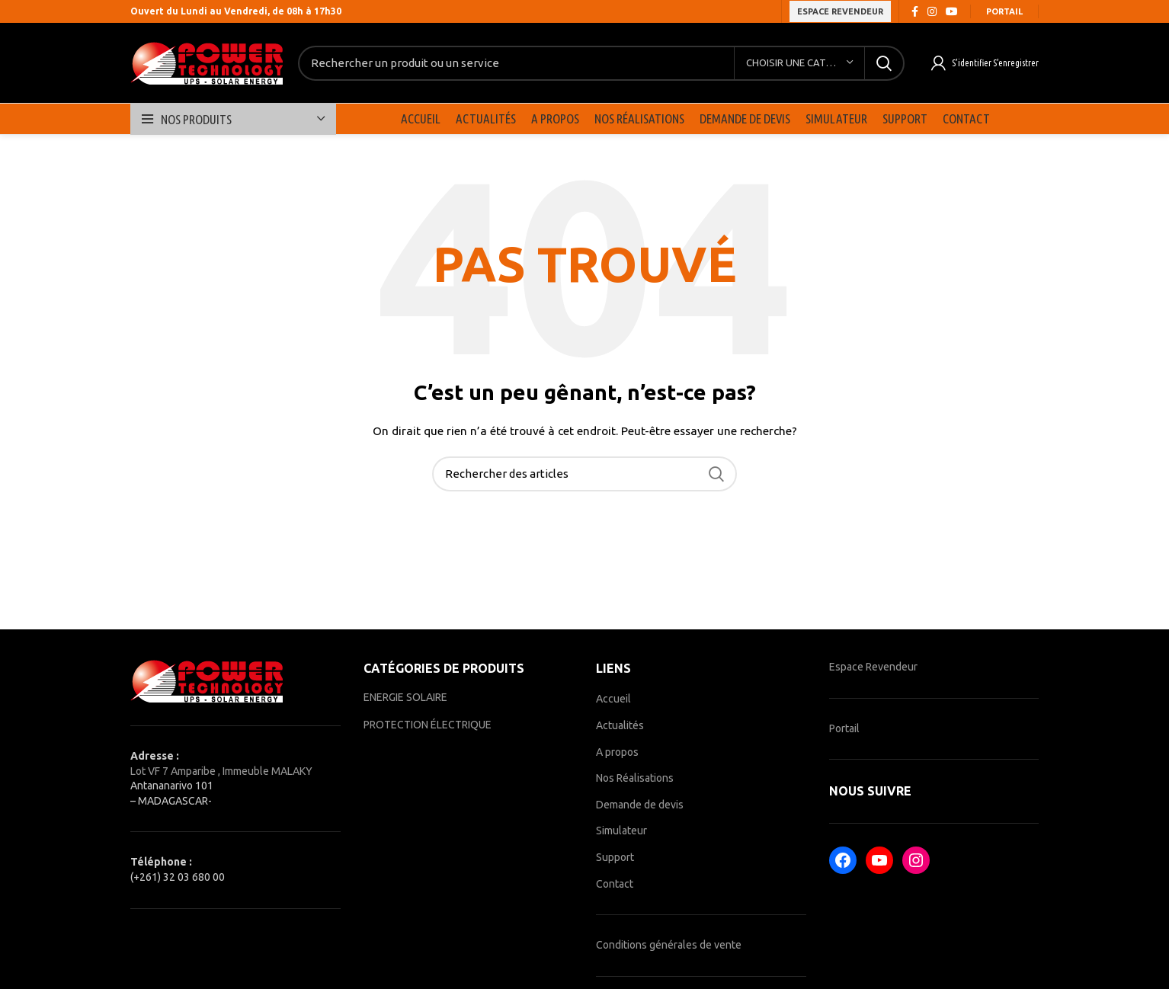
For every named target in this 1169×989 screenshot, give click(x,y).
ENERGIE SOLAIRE (405, 697)
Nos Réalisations (635, 778)
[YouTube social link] (951, 11)
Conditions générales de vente (668, 945)
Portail (1004, 11)
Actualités (620, 725)
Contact (614, 884)
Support (615, 857)
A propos (617, 752)
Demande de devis (640, 805)
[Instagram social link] (932, 11)
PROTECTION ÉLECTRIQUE (428, 725)
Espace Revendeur (873, 667)
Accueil (613, 699)
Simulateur (621, 830)
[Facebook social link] (915, 11)
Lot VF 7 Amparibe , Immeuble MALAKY (221, 771)
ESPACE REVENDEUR (840, 11)
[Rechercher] (601, 63)
